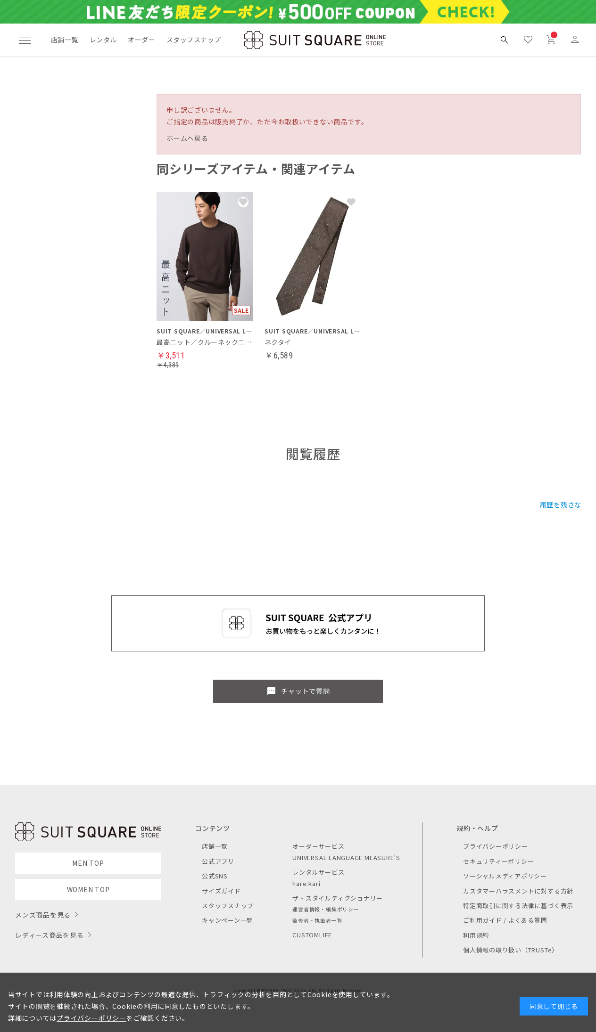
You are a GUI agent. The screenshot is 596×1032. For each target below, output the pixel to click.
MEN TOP (88, 863)
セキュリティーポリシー (498, 861)
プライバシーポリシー (495, 846)
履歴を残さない (564, 504)
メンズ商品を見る (43, 914)
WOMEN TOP (88, 889)
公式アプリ (218, 861)
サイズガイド (221, 890)
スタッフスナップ (193, 39)
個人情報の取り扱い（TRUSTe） (510, 949)
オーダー (141, 39)
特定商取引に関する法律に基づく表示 (518, 905)
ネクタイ (278, 342)
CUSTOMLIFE (312, 934)
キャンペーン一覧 (227, 920)
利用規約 (476, 935)
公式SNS (215, 875)
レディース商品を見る (49, 935)
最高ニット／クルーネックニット (205, 342)
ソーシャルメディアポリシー (505, 875)
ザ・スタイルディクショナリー (337, 898)
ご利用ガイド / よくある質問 (505, 920)
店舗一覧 (64, 39)
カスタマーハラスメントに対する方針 (518, 890)
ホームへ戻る (187, 138)
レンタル (103, 39)
